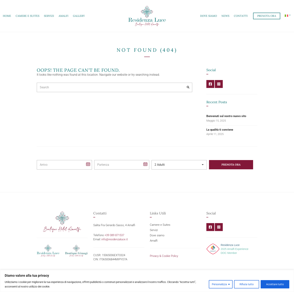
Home (7, 16)
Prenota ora (266, 16)
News (225, 16)
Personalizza (219, 284)
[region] (147, 281)
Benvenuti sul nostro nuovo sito (226, 116)
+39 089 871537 (114, 235)
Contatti (241, 16)
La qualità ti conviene (219, 129)
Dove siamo (208, 16)
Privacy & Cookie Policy (164, 256)
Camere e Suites (27, 16)
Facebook (210, 84)
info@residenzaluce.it (114, 239)
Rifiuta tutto (247, 284)
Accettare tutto (275, 284)
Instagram (219, 84)
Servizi (49, 16)
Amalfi (63, 16)
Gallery (79, 16)
